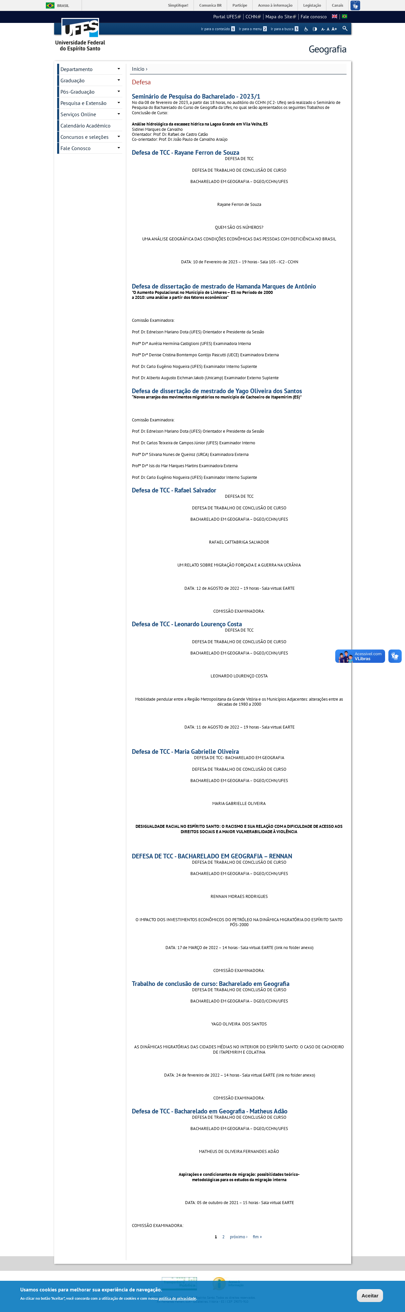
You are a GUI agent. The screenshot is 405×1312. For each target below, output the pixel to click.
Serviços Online (78, 114)
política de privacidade (177, 1298)
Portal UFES (227, 17)
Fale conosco (314, 17)
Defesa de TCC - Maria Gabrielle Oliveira (185, 751)
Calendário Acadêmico (85, 125)
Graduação (72, 80)
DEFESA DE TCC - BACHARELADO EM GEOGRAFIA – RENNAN (212, 856)
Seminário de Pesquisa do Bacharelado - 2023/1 (196, 96)
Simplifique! (178, 5)
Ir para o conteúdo (218, 29)
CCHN (253, 17)
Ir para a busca (284, 29)
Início (138, 68)
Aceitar (369, 1295)
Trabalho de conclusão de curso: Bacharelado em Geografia (210, 983)
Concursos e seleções (84, 136)
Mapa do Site (280, 17)
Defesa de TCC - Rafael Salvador (174, 490)
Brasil (63, 5)
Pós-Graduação (77, 91)
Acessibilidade (306, 29)
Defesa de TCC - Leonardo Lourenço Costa (187, 624)
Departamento (76, 69)
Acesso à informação (275, 5)
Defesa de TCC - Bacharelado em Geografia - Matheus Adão (209, 1111)
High (314, 29)
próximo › (239, 1237)
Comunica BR (210, 5)
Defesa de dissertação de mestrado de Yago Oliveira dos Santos (217, 391)
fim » (257, 1237)
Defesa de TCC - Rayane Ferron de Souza (185, 152)
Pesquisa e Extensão (83, 103)
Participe (240, 5)
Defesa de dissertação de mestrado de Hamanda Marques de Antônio (224, 286)
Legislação (312, 5)
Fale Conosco (75, 148)
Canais (337, 5)
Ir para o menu (253, 29)
